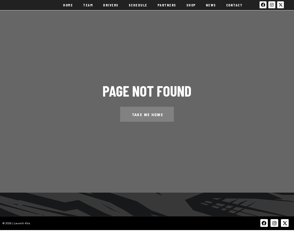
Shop (191, 8)
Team (88, 8)
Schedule (138, 8)
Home (68, 8)
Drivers (111, 8)
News (211, 8)
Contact (234, 8)
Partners (167, 8)
